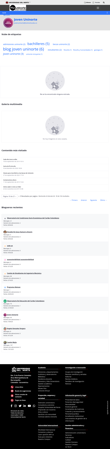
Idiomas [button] (87, 2)
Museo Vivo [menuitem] (42, 388)
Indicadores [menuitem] (69, 437)
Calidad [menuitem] (68, 440)
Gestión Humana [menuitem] (71, 442)
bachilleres (38, 43)
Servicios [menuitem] (68, 435)
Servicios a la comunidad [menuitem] (47, 414)
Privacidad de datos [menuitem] (72, 400)
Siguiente (93, 200)
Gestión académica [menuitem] (45, 384)
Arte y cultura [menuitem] (43, 412)
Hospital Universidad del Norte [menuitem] (49, 407)
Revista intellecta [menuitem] (71, 379)
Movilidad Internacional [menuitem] (46, 430)
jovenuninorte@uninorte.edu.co (25, 23)
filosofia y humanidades (83, 50)
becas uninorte (61, 44)
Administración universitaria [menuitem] (75, 433)
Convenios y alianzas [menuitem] (45, 432)
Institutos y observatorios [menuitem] (47, 374)
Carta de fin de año (9, 166)
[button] (104, 2)
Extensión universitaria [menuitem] (46, 403)
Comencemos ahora (9, 180)
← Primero (74, 200)
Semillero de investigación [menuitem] (74, 381)
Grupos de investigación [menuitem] (74, 372)
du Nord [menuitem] (68, 447)
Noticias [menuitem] (68, 384)
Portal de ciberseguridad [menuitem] (74, 402)
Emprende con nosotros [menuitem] (46, 410)
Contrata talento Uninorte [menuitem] (47, 417)
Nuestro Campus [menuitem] (44, 439)
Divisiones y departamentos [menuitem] (48, 372)
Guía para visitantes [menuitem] (45, 437)
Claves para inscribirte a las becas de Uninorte (18, 173)
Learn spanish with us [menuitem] (46, 434)
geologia (98, 50)
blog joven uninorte (23, 49)
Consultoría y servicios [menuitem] (46, 405)
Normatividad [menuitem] (70, 404)
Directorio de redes (17, 411)
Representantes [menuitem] (43, 386)
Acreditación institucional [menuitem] (74, 416)
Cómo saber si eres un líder (12, 187)
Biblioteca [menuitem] (41, 377)
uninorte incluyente (34, 54)
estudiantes (55, 49)
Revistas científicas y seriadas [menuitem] (75, 374)
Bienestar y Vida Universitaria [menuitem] (48, 381)
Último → (103, 200)
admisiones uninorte (14, 44)
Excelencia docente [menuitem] (45, 379)
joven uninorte (13, 54)
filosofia (68, 50)
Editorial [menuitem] (68, 377)
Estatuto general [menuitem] (71, 407)
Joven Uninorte (25, 19)
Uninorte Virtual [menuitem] (44, 391)
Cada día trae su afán (10, 159)
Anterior (84, 200)
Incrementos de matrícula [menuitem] (74, 409)
